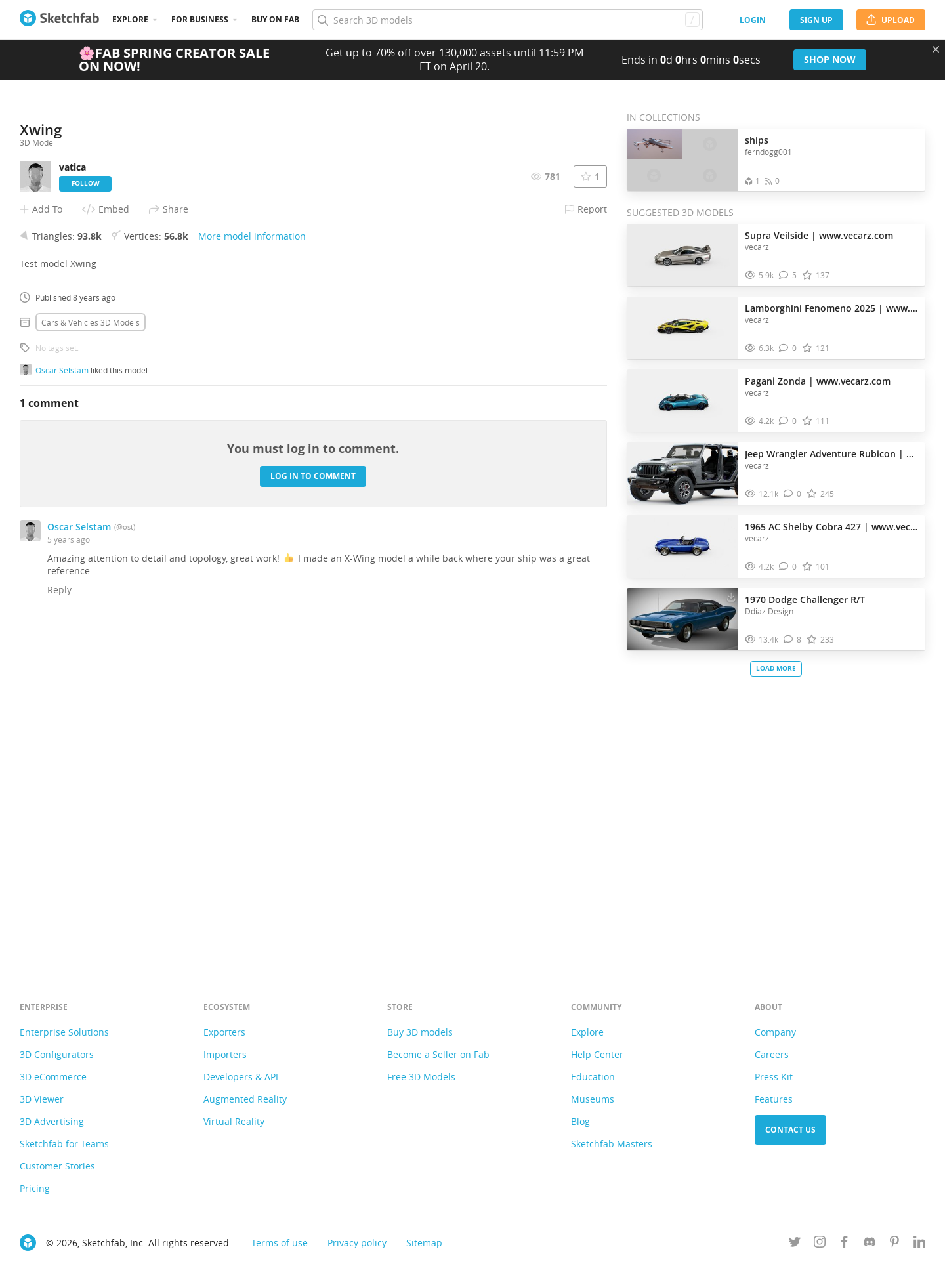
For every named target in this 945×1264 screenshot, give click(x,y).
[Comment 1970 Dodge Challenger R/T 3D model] (792, 639)
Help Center (597, 1054)
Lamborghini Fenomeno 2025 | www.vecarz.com (832, 308)
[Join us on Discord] (869, 1244)
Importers (225, 1054)
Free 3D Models (421, 1076)
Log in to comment (313, 805)
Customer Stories (57, 1166)
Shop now (830, 59)
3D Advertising (52, 1121)
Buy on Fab (275, 19)
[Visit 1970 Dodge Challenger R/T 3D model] (682, 619)
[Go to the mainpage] (59, 20)
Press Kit (774, 1076)
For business (199, 19)
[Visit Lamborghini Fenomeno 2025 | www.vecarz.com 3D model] (682, 328)
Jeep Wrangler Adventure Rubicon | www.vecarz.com (832, 454)
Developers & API (240, 1076)
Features (774, 1099)
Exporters (224, 1032)
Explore (130, 19)
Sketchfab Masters (611, 1143)
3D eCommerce (53, 1076)
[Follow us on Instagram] (820, 1244)
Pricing (35, 1188)
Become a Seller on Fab (438, 1054)
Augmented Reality (245, 1099)
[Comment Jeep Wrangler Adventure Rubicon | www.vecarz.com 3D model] (792, 493)
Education (593, 1076)
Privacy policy (357, 1242)
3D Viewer (42, 1099)
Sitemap (424, 1242)
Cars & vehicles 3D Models (90, 651)
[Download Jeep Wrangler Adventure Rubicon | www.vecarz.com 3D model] (731, 451)
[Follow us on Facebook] (844, 1244)
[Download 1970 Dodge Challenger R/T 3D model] (731, 596)
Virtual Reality (233, 1121)
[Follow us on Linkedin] (919, 1244)
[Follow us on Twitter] (795, 1244)
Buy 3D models (420, 1032)
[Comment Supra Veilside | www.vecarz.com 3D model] (788, 275)
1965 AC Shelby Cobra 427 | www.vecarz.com (832, 526)
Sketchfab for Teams (64, 1143)
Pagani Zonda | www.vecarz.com (818, 381)
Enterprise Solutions (64, 1032)
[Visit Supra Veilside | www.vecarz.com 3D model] (682, 255)
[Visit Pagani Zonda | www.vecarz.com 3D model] (682, 400)
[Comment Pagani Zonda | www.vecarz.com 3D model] (788, 421)
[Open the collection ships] (682, 160)
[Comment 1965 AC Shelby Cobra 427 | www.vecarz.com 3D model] (788, 566)
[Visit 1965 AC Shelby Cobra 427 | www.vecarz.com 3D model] (682, 546)
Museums (592, 1099)
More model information (252, 564)
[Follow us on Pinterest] (894, 1244)
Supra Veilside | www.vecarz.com (819, 235)
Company (775, 1032)
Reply (59, 918)
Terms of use (279, 1242)
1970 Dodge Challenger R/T (805, 599)
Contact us (790, 1129)
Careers (772, 1054)
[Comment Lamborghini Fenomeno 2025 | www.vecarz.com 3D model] (788, 348)
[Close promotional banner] (936, 49)
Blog (580, 1121)
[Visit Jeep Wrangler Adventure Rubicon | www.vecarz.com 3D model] (682, 473)
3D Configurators (57, 1054)
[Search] (507, 20)
